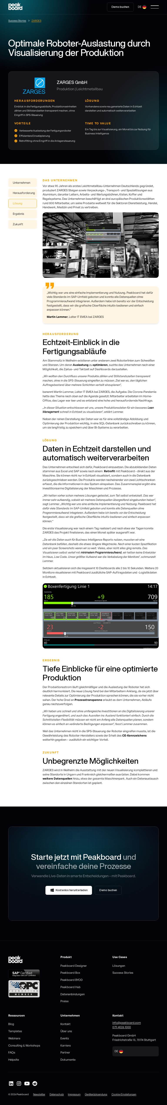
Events (64, 1038)
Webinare (14, 1038)
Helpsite (13, 1059)
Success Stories (122, 972)
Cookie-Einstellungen (124, 1094)
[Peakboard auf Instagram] (19, 1083)
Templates (15, 1031)
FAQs (11, 1052)
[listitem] (101, 615)
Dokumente (67, 1059)
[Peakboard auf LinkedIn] (11, 1083)
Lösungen (118, 965)
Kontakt (65, 1024)
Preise (64, 1001)
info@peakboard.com (126, 1022)
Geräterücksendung (96, 1094)
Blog (11, 1024)
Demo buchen (120, 6)
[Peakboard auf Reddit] (35, 1083)
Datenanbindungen (72, 994)
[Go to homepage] (15, 7)
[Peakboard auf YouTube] (27, 1083)
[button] (142, 7)
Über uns (66, 1031)
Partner (65, 1052)
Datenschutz (57, 1094)
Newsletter (39, 1094)
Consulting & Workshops (24, 1045)
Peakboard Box (70, 972)
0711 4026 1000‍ (121, 1027)
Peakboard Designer (73, 965)
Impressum (74, 1094)
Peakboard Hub (70, 987)
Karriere (65, 1045)
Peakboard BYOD (71, 980)
